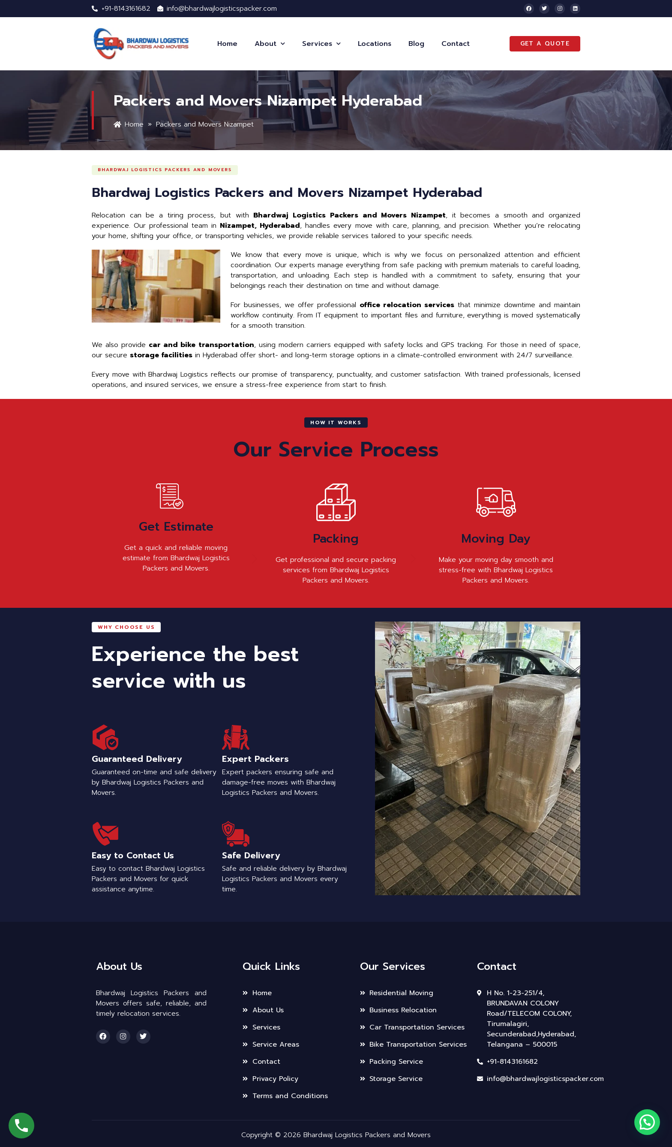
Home (227, 44)
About (270, 43)
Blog (416, 44)
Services (321, 43)
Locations (374, 44)
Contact (455, 44)
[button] (173, 169)
